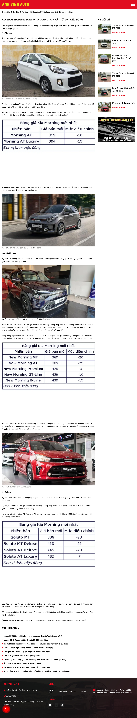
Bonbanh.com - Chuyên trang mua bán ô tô (114, 693)
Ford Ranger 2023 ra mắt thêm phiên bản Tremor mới (27, 667)
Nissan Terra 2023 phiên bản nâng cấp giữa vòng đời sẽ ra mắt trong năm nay (37, 671)
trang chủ (6, 12)
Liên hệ (83, 691)
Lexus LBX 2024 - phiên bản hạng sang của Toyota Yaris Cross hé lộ (33, 636)
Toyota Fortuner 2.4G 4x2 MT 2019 (123, 26)
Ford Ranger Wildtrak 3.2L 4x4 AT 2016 (123, 89)
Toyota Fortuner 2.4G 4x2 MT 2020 (123, 74)
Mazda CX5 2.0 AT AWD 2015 (122, 41)
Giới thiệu (63, 691)
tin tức (16, 12)
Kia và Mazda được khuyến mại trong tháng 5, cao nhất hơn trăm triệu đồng (36, 644)
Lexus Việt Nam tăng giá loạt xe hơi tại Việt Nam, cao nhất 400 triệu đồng (35, 660)
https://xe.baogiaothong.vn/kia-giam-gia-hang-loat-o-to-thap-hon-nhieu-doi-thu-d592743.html (47, 620)
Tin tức (73, 691)
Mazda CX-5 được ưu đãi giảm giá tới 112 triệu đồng (26, 640)
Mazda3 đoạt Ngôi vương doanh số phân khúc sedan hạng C (29, 648)
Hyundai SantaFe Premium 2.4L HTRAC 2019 (121, 58)
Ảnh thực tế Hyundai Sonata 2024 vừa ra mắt (22, 663)
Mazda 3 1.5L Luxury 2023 (123, 103)
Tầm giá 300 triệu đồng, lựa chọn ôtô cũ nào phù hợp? (27, 652)
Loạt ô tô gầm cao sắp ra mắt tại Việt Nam (22, 656)
